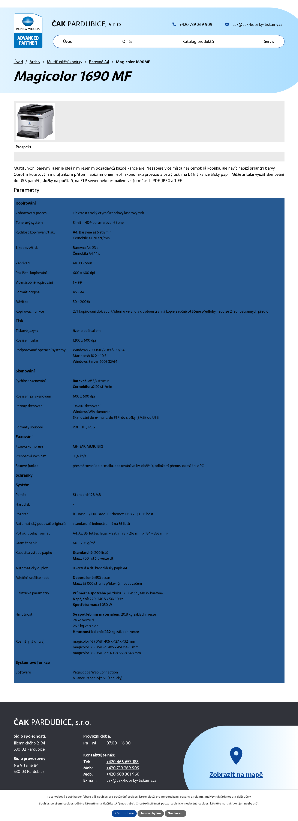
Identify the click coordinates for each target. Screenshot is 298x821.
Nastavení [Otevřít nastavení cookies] (175, 813)
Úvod (18, 62)
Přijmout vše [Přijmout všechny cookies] (124, 813)
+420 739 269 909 (122, 768)
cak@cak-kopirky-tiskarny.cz (131, 780)
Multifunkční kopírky (64, 62)
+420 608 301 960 (122, 774)
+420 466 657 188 (122, 762)
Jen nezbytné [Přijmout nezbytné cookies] (151, 813)
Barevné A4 (99, 62)
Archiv (35, 62)
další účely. (244, 796)
